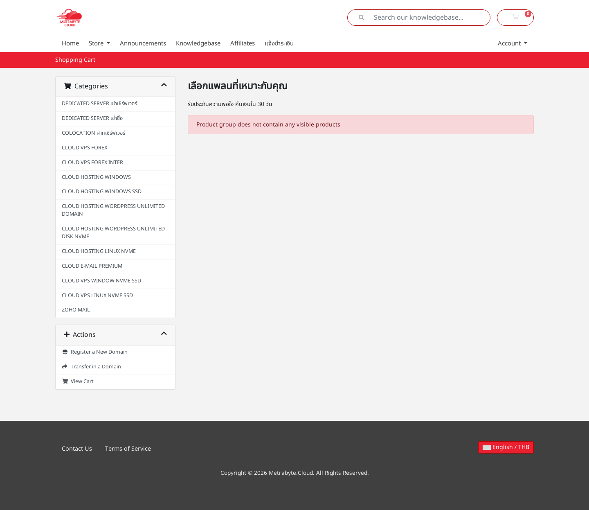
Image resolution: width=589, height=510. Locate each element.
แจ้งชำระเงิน (279, 43)
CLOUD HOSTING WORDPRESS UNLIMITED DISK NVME (113, 233)
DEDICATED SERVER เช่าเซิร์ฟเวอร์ (99, 104)
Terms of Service (128, 449)
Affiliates (242, 43)
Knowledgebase (198, 43)
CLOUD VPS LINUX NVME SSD (97, 296)
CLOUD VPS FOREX (84, 148)
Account (510, 43)
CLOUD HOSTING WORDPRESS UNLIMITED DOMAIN (113, 210)
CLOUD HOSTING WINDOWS (96, 177)
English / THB (506, 447)
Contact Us (77, 449)
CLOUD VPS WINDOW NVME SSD (101, 281)
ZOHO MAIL (76, 310)
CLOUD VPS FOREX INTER (92, 163)
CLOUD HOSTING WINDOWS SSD (102, 192)
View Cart (78, 382)
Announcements (143, 43)
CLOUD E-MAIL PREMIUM (92, 266)
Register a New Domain (95, 352)
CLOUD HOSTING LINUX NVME (99, 251)
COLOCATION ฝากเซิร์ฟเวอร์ (93, 133)
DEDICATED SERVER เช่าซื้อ (92, 118)
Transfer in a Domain (91, 367)
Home (70, 43)
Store (97, 43)
